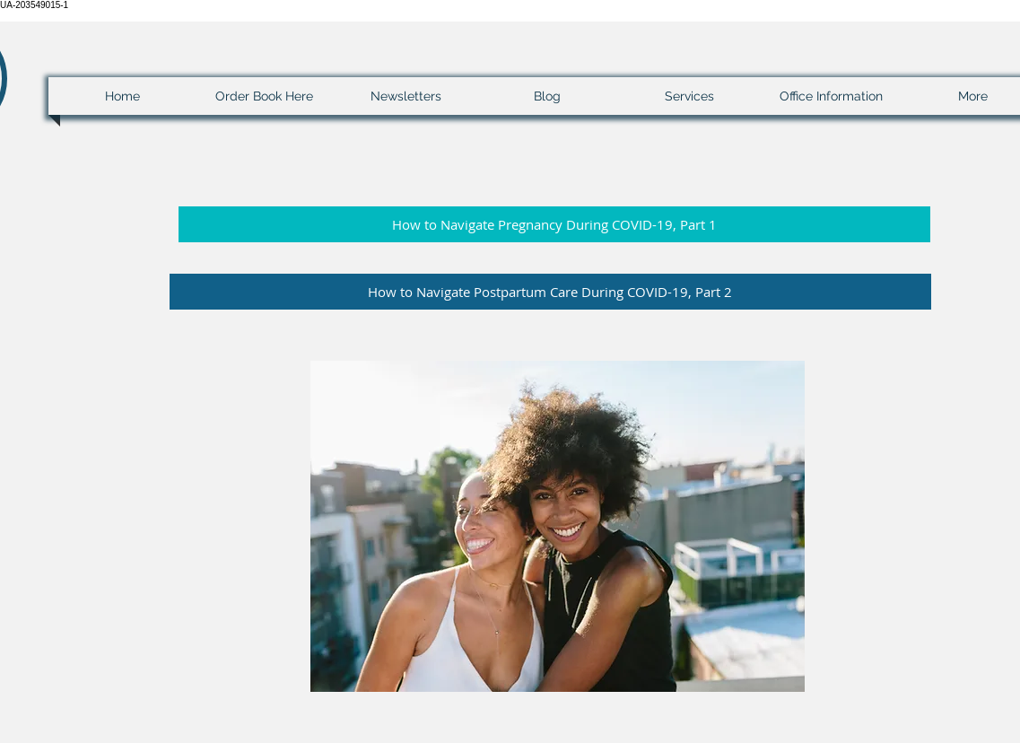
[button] (554, 224)
